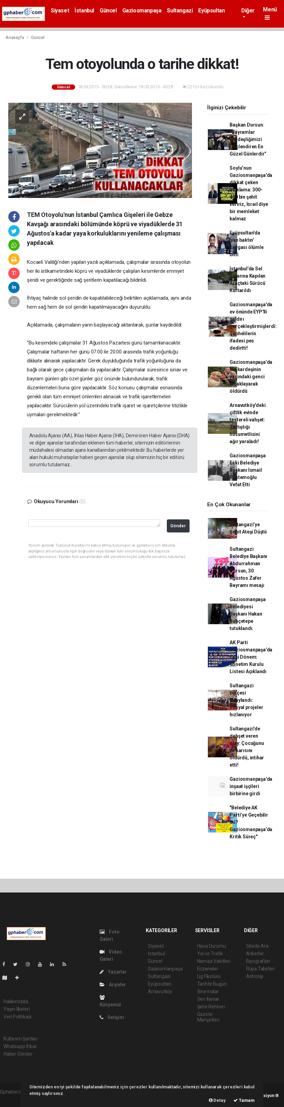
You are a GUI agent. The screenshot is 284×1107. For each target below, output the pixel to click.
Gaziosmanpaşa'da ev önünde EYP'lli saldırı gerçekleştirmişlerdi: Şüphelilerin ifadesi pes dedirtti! (253, 326)
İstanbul (84, 10)
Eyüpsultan (211, 10)
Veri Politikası (17, 1016)
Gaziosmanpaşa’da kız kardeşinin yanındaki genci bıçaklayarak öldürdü (251, 376)
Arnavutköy (160, 991)
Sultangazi (180, 10)
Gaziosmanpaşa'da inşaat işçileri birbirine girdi (251, 786)
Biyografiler (258, 961)
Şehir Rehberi (211, 1006)
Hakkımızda (15, 1001)
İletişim (112, 1017)
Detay (217, 1100)
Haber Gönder (18, 1054)
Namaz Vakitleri (214, 961)
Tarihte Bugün (212, 984)
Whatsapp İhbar (20, 1046)
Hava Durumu (211, 946)
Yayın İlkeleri (16, 1009)
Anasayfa (15, 37)
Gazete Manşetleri (208, 1017)
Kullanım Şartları (20, 1038)
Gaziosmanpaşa (142, 10)
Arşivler (113, 984)
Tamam (244, 1100)
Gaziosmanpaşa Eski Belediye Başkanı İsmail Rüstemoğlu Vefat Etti (248, 470)
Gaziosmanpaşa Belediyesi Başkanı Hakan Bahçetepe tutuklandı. (248, 614)
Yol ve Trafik (210, 953)
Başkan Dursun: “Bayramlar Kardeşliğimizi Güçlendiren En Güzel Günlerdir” (248, 139)
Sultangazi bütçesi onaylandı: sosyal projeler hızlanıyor (246, 700)
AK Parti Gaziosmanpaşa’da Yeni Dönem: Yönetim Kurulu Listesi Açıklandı (251, 657)
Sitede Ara (257, 946)
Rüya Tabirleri (260, 968)
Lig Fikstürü (209, 976)
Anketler (255, 953)
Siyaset (60, 10)
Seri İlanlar (208, 999)
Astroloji (254, 976)
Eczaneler (207, 968)
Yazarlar (113, 972)
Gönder (178, 525)
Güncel (108, 10)
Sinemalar (208, 991)
